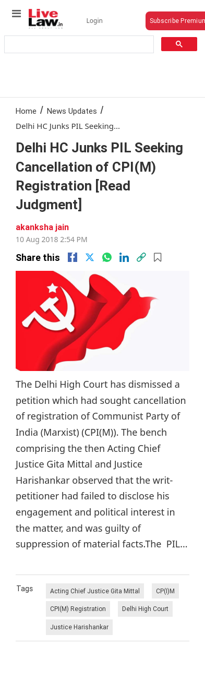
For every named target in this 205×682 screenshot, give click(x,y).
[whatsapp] (107, 257)
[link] (141, 257)
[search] (78, 45)
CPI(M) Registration (78, 609)
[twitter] (89, 257)
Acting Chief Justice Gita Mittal (95, 591)
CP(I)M (165, 591)
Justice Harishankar (79, 627)
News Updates (72, 111)
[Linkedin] (124, 257)
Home (26, 111)
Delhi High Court (145, 609)
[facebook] (72, 257)
